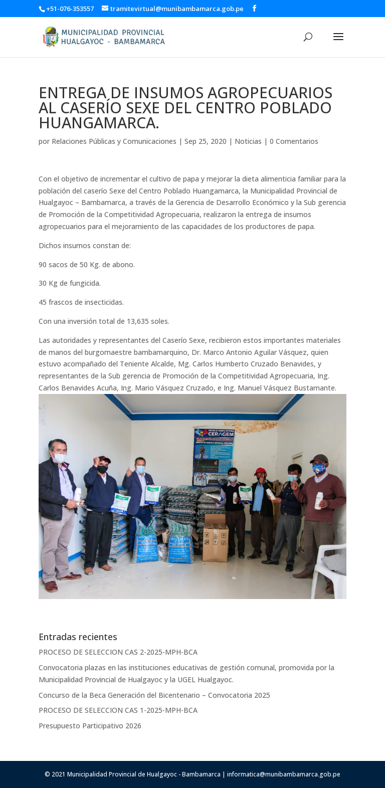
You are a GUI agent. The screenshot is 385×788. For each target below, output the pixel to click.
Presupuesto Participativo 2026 (90, 725)
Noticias (248, 141)
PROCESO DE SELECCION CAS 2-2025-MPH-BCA (118, 652)
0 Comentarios (294, 141)
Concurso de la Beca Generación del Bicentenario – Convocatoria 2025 (154, 695)
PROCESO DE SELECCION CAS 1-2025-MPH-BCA (118, 710)
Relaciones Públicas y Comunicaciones (114, 141)
